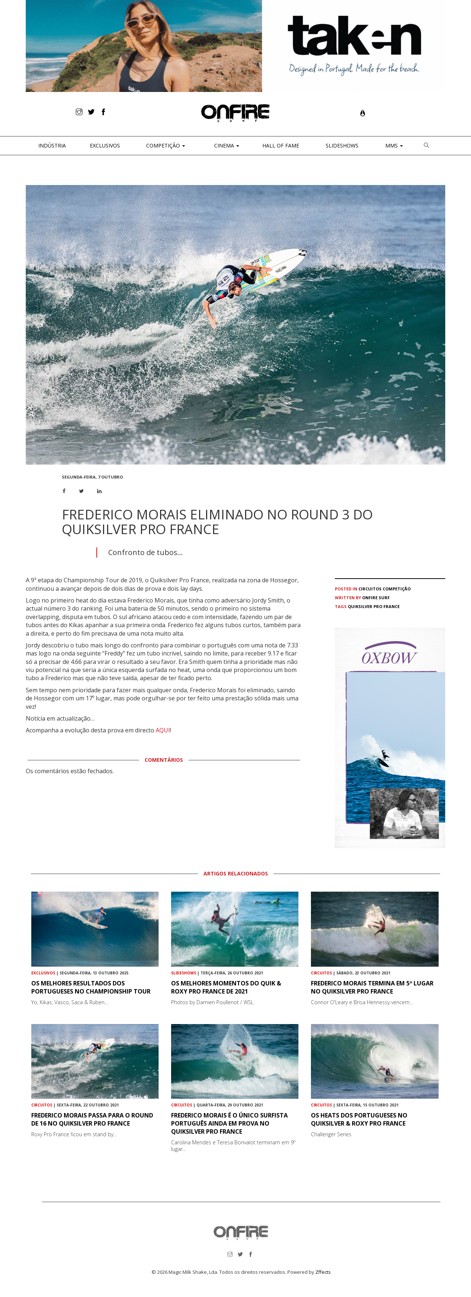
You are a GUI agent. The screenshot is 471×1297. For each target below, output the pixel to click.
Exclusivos (105, 145)
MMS (393, 145)
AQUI (163, 730)
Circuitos (370, 588)
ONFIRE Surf (376, 597)
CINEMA (226, 145)
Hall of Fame (280, 145)
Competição (165, 145)
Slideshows (342, 145)
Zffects (323, 1272)
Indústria (51, 145)
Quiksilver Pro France (374, 606)
